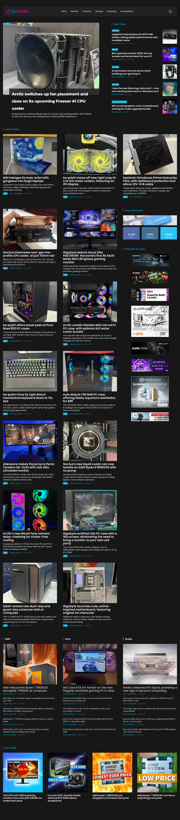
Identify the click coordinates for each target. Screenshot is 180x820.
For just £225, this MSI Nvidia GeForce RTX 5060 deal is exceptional (64, 805)
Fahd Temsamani (118, 77)
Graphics (115, 30)
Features (115, 67)
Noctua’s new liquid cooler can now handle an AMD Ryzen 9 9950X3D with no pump (89, 474)
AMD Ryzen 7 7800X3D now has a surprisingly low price (156, 804)
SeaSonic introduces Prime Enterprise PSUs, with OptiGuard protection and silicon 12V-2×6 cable (150, 188)
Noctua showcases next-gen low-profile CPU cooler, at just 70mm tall (28, 261)
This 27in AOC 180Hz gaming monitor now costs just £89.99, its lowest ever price (22, 805)
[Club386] (17, 11)
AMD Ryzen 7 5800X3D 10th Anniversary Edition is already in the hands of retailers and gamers (28, 716)
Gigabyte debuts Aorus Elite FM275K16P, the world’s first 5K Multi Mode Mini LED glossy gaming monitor (88, 264)
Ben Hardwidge (118, 96)
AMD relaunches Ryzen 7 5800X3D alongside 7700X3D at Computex (25, 696)
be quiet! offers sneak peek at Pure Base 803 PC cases (28, 334)
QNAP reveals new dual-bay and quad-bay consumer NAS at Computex (26, 617)
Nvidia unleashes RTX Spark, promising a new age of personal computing (150, 696)
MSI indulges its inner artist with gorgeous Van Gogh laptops (26, 186)
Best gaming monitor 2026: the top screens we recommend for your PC (135, 54)
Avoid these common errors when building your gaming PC (133, 72)
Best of (115, 49)
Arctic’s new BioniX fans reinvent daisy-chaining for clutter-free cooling (26, 544)
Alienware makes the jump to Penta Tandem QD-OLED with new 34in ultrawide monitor (28, 474)
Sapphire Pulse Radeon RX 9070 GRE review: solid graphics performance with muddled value (134, 37)
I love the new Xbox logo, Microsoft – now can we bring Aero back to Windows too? (135, 90)
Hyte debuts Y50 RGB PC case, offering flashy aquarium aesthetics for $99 (89, 405)
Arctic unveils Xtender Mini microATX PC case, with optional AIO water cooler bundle (89, 335)
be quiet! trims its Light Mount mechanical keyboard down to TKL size (28, 405)
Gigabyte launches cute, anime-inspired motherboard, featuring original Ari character (86, 617)
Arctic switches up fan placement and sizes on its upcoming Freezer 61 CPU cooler (48, 104)
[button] (170, 11)
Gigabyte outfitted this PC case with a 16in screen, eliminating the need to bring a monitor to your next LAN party (90, 545)
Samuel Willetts (118, 43)
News (5, 201)
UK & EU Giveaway (118, 101)
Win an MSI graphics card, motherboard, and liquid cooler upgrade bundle (132, 108)
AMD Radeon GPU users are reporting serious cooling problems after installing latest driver (25, 737)
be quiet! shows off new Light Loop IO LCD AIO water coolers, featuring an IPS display (89, 188)
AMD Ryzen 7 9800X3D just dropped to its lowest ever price (110, 804)
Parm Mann (116, 114)
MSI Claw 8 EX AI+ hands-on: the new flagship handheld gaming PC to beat (88, 696)
